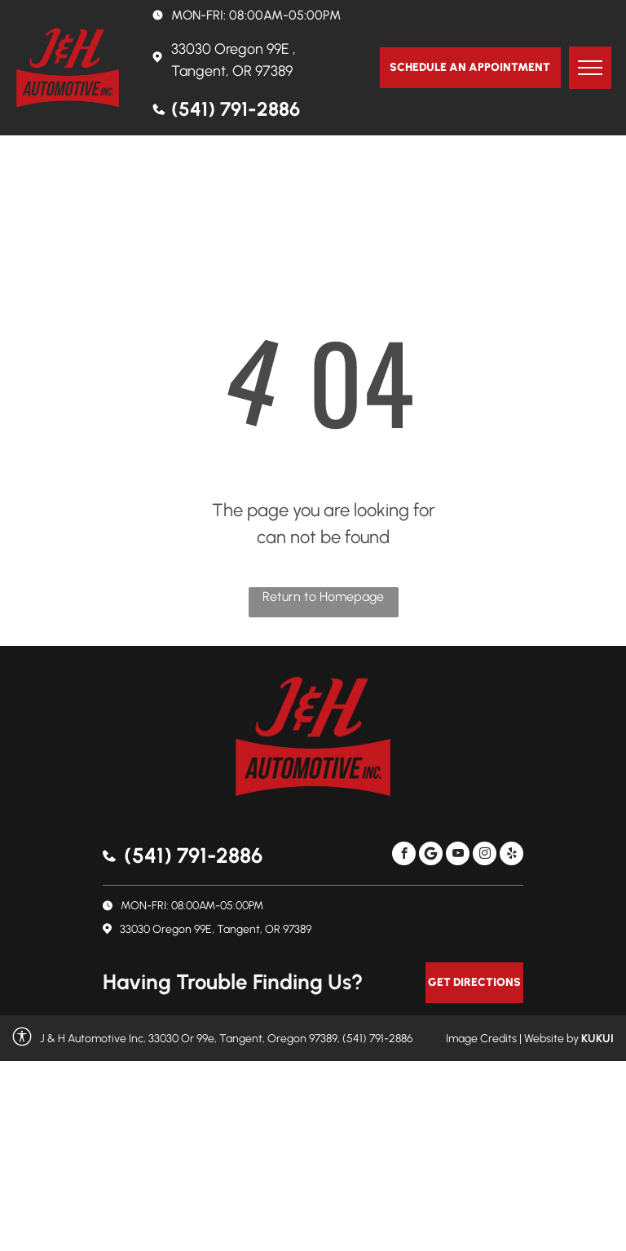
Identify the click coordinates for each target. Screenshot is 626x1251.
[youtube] (458, 855)
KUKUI (597, 1038)
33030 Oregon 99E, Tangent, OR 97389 (215, 929)
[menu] (590, 67)
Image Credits (481, 1038)
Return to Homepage (323, 596)
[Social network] (431, 855)
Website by (551, 1038)
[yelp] (511, 855)
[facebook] (404, 855)
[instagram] (484, 855)
